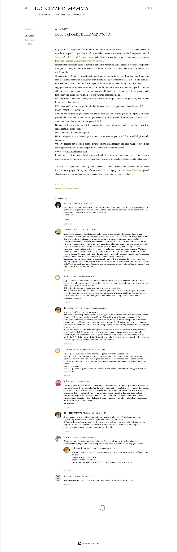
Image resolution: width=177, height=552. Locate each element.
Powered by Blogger (88, 543)
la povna (67, 437)
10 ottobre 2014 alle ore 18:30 (84, 230)
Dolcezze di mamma (61, 8)
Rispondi (67, 224)
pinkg (66, 381)
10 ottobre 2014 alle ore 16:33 (81, 203)
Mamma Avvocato (72, 349)
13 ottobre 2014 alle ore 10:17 (94, 413)
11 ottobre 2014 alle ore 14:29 (94, 350)
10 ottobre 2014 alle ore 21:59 (94, 308)
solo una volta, (126, 49)
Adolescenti (30, 40)
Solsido (66, 276)
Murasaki (67, 229)
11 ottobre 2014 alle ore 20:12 (81, 381)
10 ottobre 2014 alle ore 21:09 (82, 276)
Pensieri (28, 44)
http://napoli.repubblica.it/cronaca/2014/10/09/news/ (79, 61)
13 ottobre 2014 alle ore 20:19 (84, 437)
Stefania (67, 476)
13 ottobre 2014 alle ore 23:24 (103, 448)
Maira (66, 203)
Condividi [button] (29, 29)
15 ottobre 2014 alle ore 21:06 (83, 476)
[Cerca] (148, 8)
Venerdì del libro (134, 170)
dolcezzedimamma (72, 308)
